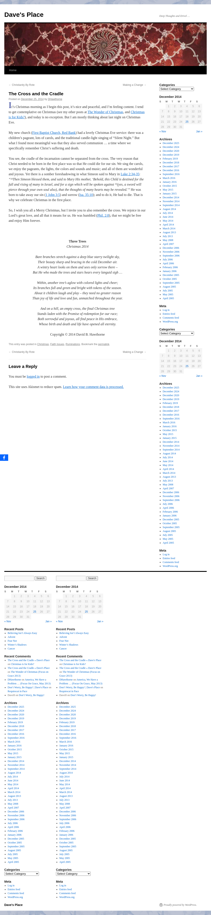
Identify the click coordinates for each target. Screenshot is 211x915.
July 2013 (168, 236)
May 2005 (168, 294)
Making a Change (134, 84)
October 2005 (170, 278)
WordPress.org (170, 321)
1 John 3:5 (53, 195)
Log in (166, 309)
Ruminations (73, 344)
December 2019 (171, 154)
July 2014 (168, 212)
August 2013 (169, 232)
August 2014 (169, 209)
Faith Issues (57, 344)
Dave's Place (23, 14)
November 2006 (171, 251)
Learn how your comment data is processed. (93, 387)
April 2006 (168, 263)
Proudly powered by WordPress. (180, 904)
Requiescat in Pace (17, 691)
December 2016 (171, 170)
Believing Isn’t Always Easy (22, 633)
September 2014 (171, 205)
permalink (103, 344)
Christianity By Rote (22, 84)
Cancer (11, 648)
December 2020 (171, 150)
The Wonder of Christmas (105, 112)
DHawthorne (55, 99)
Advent (11, 636)
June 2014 (168, 216)
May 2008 (168, 240)
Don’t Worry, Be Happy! (31, 695)
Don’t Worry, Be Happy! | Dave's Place (28, 687)
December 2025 (171, 143)
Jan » (199, 131)
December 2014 (171, 197)
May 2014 (168, 220)
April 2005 (168, 298)
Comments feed (171, 317)
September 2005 (171, 282)
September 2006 (171, 255)
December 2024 (171, 147)
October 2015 (170, 185)
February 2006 (170, 267)
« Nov (162, 131)
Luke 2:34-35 (130, 174)
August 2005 (169, 286)
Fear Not (12, 640)
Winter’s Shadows (17, 644)
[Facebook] (4, 457)
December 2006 (171, 247)
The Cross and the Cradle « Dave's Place (29, 660)
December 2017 (171, 166)
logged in (33, 376)
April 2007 (168, 244)
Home (13, 70)
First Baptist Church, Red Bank (54, 133)
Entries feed (169, 313)
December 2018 (171, 162)
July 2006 (168, 259)
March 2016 (169, 178)
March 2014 (169, 228)
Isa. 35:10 (86, 195)
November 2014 (171, 201)
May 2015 (168, 189)
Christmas (43, 344)
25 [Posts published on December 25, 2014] (187, 121)
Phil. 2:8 (103, 215)
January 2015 (170, 193)
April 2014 (168, 224)
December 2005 (171, 275)
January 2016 (170, 181)
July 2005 (168, 290)
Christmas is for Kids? (22, 664)
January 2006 (170, 271)
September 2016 (171, 174)
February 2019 (170, 158)
